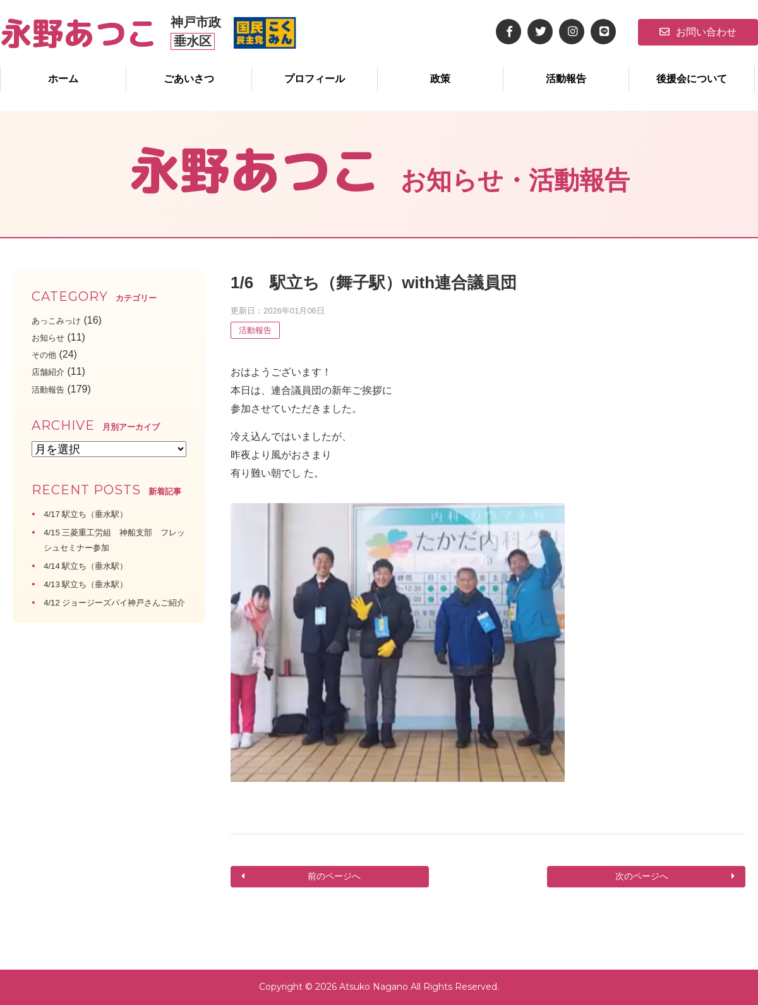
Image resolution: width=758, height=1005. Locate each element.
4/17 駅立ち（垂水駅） (95, 513)
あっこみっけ (62, 320)
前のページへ (333, 877)
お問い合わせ (698, 32)
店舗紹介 (52, 371)
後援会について (691, 78)
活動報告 (566, 78)
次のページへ (643, 877)
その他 (47, 354)
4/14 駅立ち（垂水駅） (95, 565)
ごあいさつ (189, 78)
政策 (440, 78)
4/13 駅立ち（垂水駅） (95, 583)
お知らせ (52, 337)
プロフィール (314, 78)
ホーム (63, 78)
